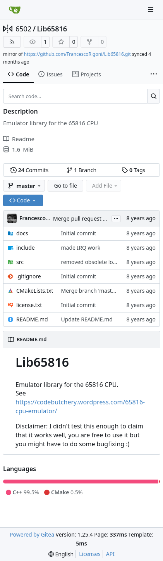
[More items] (154, 74)
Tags (133, 170)
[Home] (15, 10)
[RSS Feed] (12, 42)
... (116, 218)
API (110, 554)
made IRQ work (80, 247)
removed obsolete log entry (96, 262)
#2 (106, 218)
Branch (82, 170)
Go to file (65, 185)
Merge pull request (78, 218)
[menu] (61, 554)
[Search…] (153, 96)
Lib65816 (52, 29)
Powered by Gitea (32, 534)
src (20, 262)
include (25, 247)
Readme (18, 139)
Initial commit (78, 233)
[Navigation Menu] (151, 9)
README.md (32, 319)
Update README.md (87, 319)
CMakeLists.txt (34, 290)
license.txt (29, 305)
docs (22, 233)
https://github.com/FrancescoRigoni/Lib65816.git (77, 54)
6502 (23, 29)
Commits (29, 170)
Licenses (90, 554)
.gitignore (28, 276)
